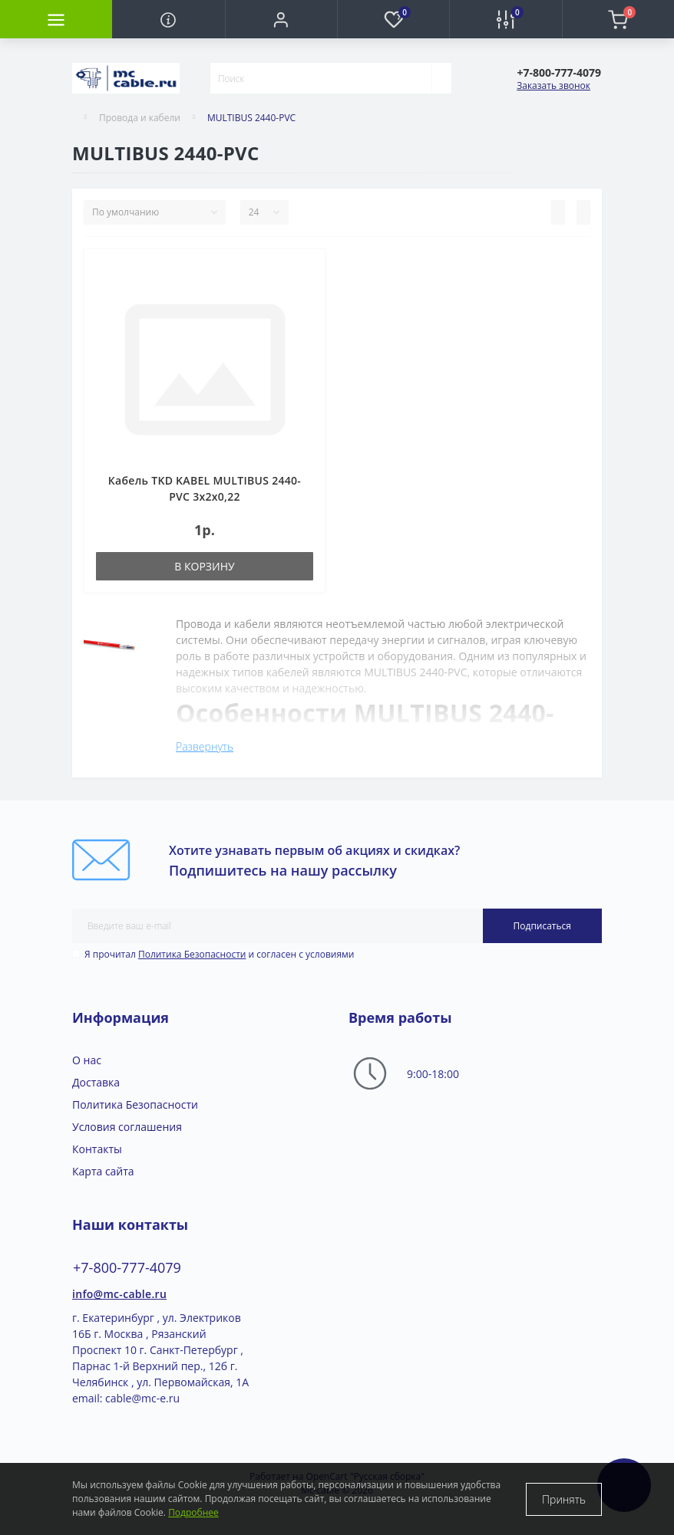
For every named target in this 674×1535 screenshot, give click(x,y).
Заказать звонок (553, 85)
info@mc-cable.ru (119, 1294)
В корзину (204, 566)
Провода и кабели (139, 117)
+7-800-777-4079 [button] (127, 1268)
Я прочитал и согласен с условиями (219, 954)
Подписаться (542, 925)
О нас (86, 1060)
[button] (281, 19)
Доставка (96, 1082)
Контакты (97, 1149)
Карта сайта (103, 1171)
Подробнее (193, 1512)
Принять (564, 1499)
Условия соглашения (127, 1126)
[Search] (441, 78)
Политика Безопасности (192, 954)
